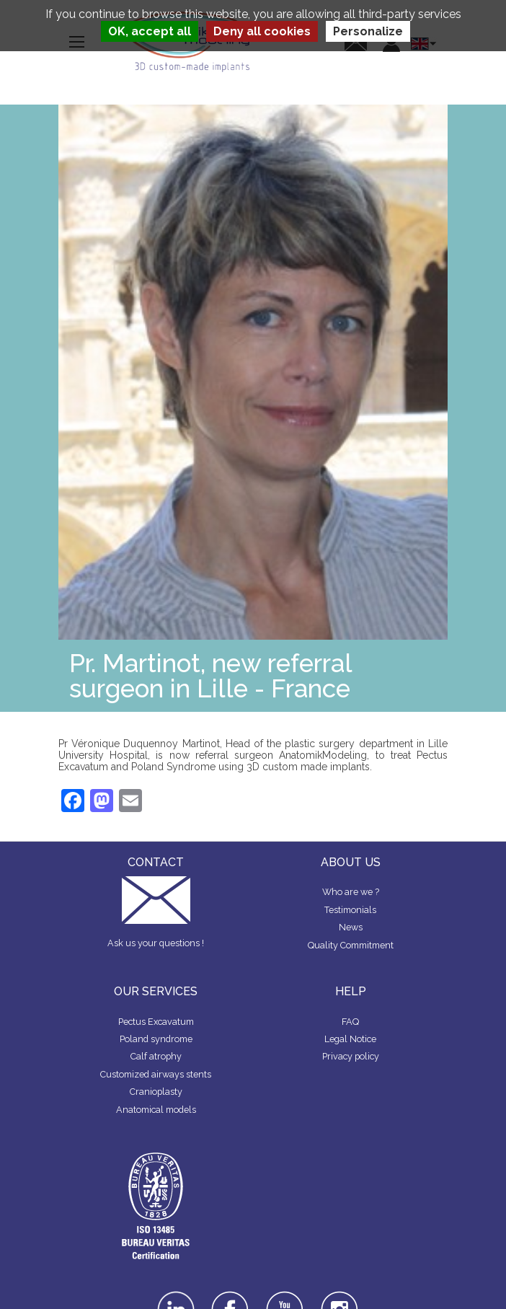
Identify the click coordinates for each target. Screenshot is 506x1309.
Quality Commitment (351, 945)
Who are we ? (350, 891)
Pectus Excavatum (156, 1021)
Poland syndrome (156, 1038)
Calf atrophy (156, 1056)
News (351, 927)
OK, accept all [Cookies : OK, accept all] (149, 31)
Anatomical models (156, 1109)
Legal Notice (350, 1038)
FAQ (350, 1021)
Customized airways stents (155, 1074)
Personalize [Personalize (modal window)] (368, 31)
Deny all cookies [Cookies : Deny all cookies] (262, 31)
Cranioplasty (156, 1091)
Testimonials (350, 909)
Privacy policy (350, 1056)
